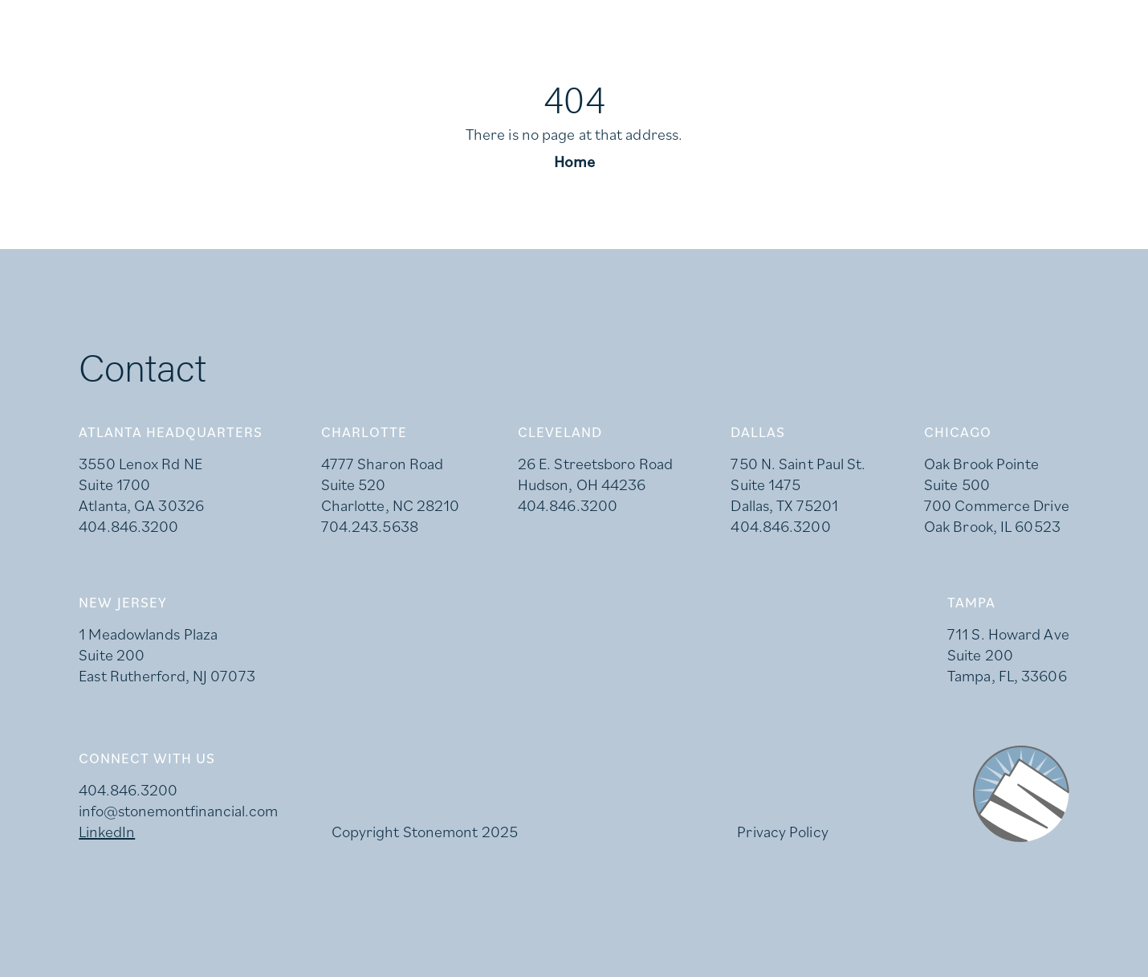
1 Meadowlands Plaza (148, 633)
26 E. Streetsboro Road (595, 463)
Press (59, 21)
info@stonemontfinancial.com (178, 810)
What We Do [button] (634, 83)
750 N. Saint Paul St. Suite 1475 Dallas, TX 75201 (798, 484)
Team (983, 83)
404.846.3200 (128, 526)
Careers (156, 21)
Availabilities (873, 83)
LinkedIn (264, 21)
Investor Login (395, 21)
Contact (1076, 83)
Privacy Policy (782, 831)
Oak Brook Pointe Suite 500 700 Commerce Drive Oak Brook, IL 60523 (996, 495)
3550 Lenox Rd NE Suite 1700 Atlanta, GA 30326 (141, 484)
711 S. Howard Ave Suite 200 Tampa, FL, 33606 (1008, 654)
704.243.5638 (369, 526)
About (759, 83)
